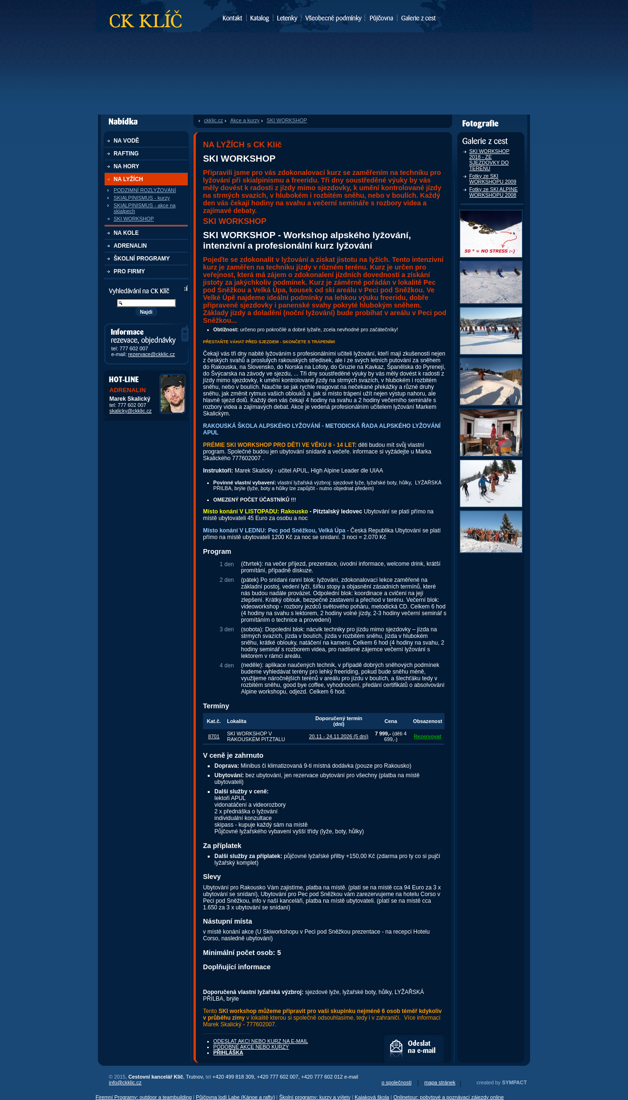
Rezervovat (428, 736)
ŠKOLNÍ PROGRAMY (142, 258)
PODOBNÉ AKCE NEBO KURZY (251, 1047)
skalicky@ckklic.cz (130, 411)
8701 (214, 736)
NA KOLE (126, 233)
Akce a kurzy (245, 120)
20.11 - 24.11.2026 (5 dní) (338, 736)
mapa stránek (440, 1082)
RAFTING (126, 153)
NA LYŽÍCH (128, 179)
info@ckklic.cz (125, 1082)
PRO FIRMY (129, 271)
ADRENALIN (130, 245)
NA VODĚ (126, 140)
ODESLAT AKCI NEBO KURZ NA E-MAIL (413, 1047)
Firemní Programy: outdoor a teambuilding (144, 1097)
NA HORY (126, 166)
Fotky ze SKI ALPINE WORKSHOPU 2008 (493, 192)
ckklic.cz (213, 120)
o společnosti (397, 1082)
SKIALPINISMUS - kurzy (142, 198)
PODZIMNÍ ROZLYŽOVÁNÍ (145, 190)
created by (502, 1082)
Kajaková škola (372, 1097)
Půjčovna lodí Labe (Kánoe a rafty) (235, 1097)
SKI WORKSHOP (134, 219)
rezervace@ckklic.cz (151, 354)
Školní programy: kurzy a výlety (314, 1097)
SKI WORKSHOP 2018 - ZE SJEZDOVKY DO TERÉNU (489, 159)
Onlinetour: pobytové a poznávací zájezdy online (448, 1097)
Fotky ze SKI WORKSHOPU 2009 (492, 178)
